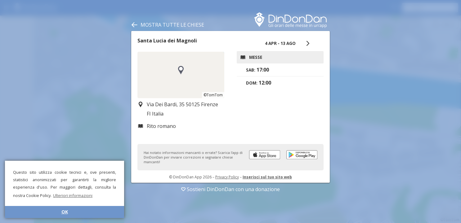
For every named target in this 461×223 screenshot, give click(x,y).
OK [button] (64, 212)
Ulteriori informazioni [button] (72, 195)
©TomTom (213, 95)
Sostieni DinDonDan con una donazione (230, 189)
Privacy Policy (227, 177)
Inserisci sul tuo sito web (267, 177)
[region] (180, 75)
